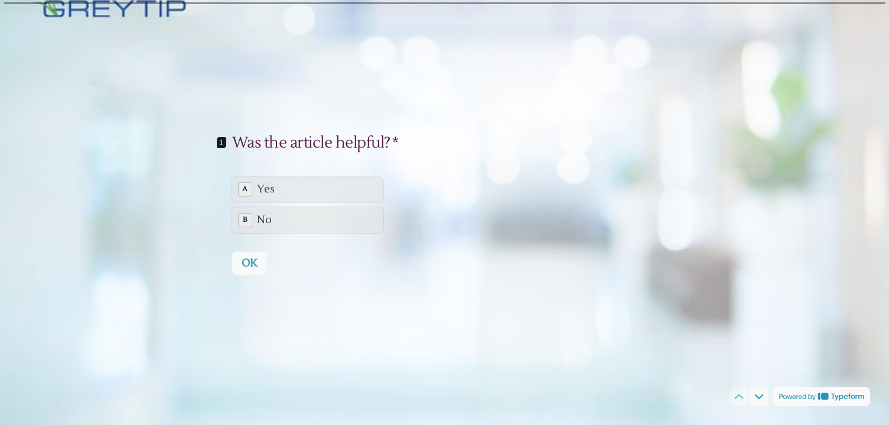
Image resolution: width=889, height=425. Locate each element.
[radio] (307, 189)
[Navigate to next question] (759, 396)
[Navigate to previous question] (739, 396)
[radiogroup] (307, 204)
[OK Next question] (249, 262)
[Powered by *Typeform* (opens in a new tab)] (821, 396)
